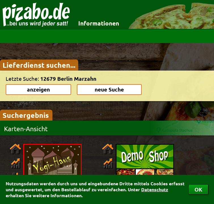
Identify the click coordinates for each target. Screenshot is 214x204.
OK (198, 189)
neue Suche (109, 89)
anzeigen (38, 89)
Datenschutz (154, 189)
